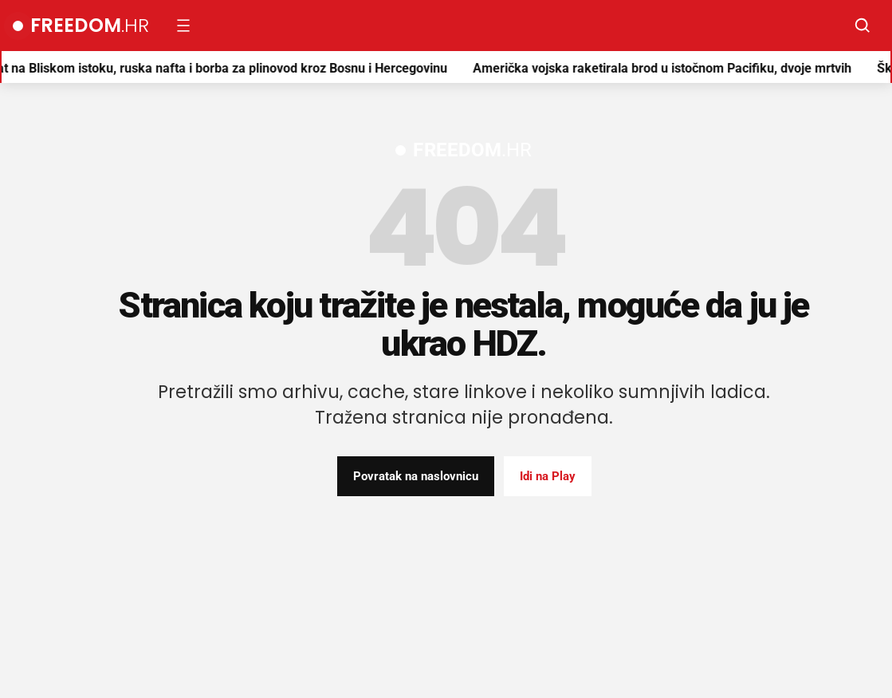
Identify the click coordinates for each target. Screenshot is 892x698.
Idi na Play (548, 476)
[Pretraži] (862, 25)
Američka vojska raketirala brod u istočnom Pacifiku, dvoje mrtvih (666, 68)
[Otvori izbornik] (183, 25)
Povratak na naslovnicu (415, 476)
